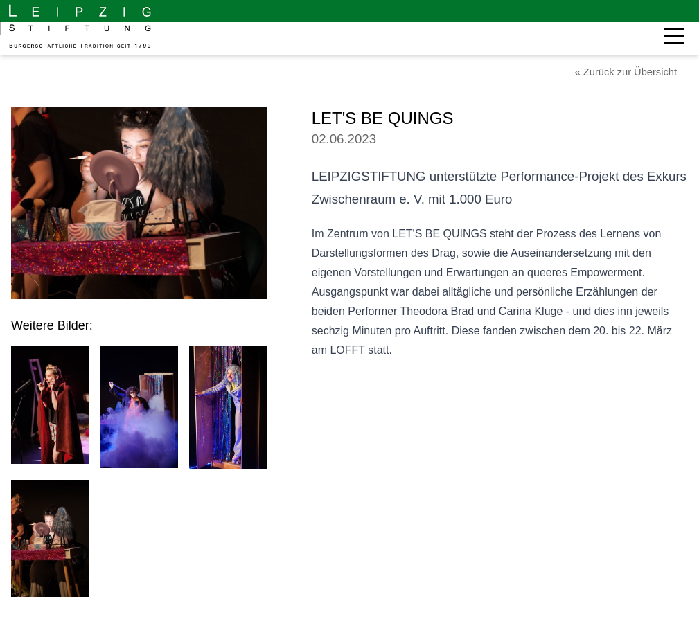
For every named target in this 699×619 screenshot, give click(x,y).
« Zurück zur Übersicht (626, 72)
